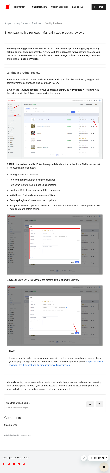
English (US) (78, 7)
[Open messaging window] (104, 467)
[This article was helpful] (90, 404)
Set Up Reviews (53, 23)
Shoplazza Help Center (16, 23)
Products (36, 23)
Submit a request (59, 7)
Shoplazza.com (39, 7)
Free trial (98, 7)
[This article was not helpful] (99, 404)
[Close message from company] (84, 458)
